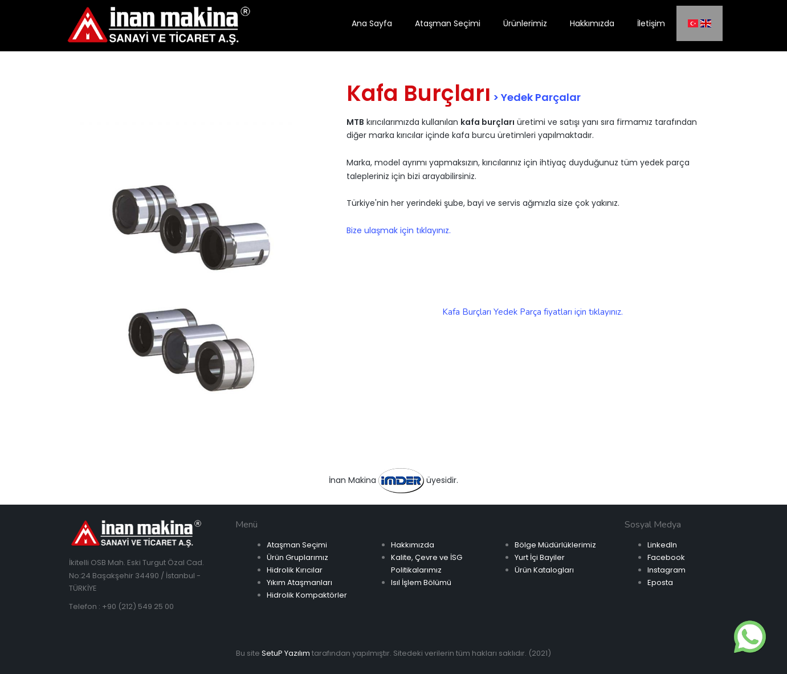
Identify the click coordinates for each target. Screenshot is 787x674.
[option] (186, 276)
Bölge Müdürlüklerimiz (555, 544)
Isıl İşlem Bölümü (421, 582)
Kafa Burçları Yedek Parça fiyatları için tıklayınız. (532, 312)
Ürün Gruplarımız (297, 557)
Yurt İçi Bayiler (540, 557)
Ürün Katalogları (544, 570)
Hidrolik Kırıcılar (295, 570)
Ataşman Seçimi (297, 544)
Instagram (666, 570)
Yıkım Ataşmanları (299, 582)
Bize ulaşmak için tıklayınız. (398, 230)
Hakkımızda (412, 544)
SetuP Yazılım (286, 653)
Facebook (666, 557)
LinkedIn (662, 544)
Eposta (660, 582)
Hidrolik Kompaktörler (307, 595)
